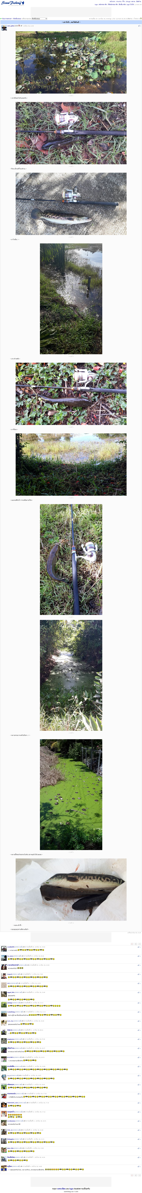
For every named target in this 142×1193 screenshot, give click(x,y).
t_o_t (8, 1075)
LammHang (11, 1012)
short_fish (10, 1148)
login (96, 4)
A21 (8, 983)
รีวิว (123, 1)
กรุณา (54, 1189)
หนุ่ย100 (9, 1030)
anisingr (9, 1003)
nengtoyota (10, 1039)
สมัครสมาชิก (103, 4)
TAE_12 (9, 1130)
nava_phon (10, 26)
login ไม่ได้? (130, 4)
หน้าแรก (112, 1)
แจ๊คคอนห (10, 1084)
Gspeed (9, 974)
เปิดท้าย (138, 1)
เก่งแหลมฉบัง (11, 1093)
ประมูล (128, 1)
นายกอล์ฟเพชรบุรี (12, 965)
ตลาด (133, 1)
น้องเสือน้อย (11, 1157)
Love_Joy (10, 1021)
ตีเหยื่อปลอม (17, 19)
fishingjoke (10, 1139)
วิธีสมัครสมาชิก (113, 4)
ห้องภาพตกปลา (7, 19)
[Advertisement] (71, 937)
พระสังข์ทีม (10, 1066)
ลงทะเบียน (61, 1189)
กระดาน (118, 1)
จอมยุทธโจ (10, 1112)
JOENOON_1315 (12, 1103)
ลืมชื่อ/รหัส (122, 4)
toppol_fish (10, 992)
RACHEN (10, 1057)
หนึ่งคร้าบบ (10, 1048)
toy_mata (10, 956)
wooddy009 (10, 947)
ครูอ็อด (9, 1166)
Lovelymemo (11, 1121)
